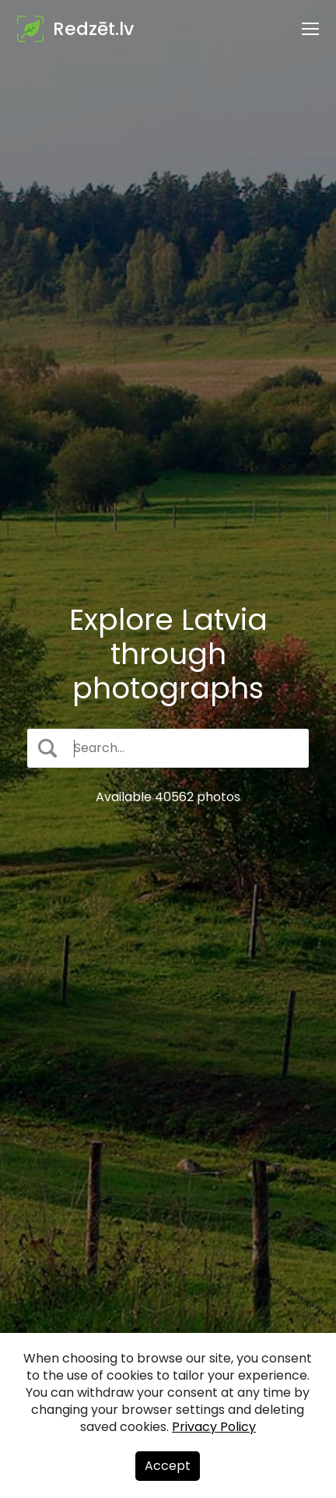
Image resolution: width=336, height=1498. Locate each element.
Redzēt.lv (93, 28)
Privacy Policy (214, 1427)
